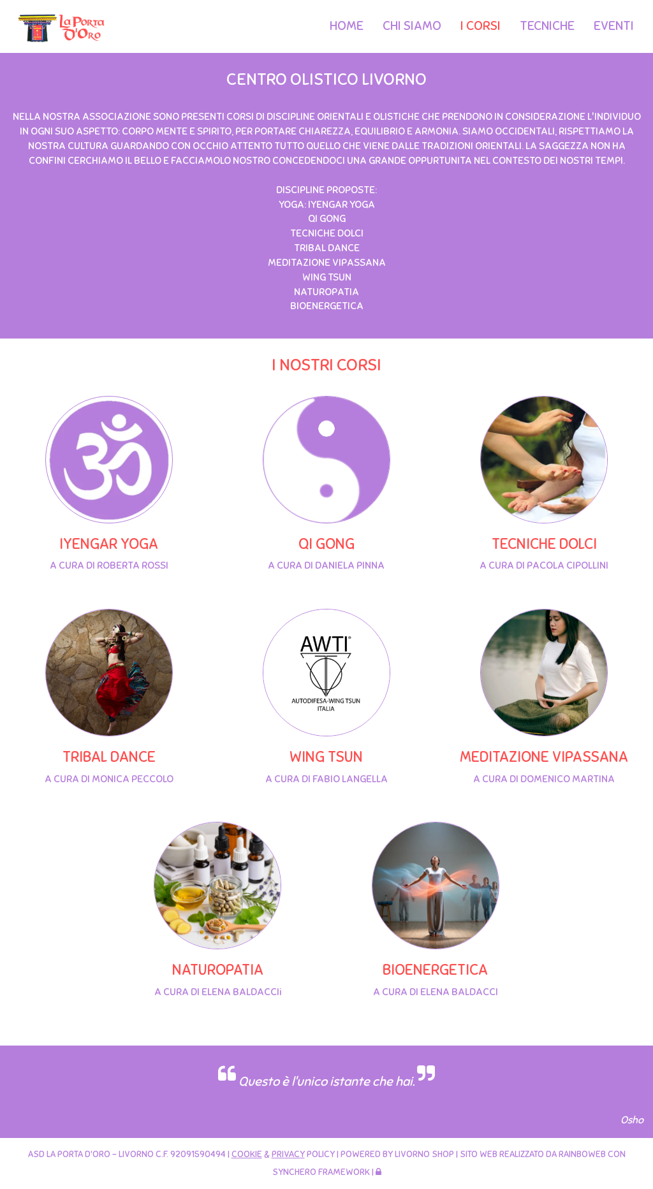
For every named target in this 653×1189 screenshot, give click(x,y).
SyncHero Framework (321, 1172)
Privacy (288, 1154)
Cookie (246, 1154)
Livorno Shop (424, 1154)
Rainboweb (582, 1154)
